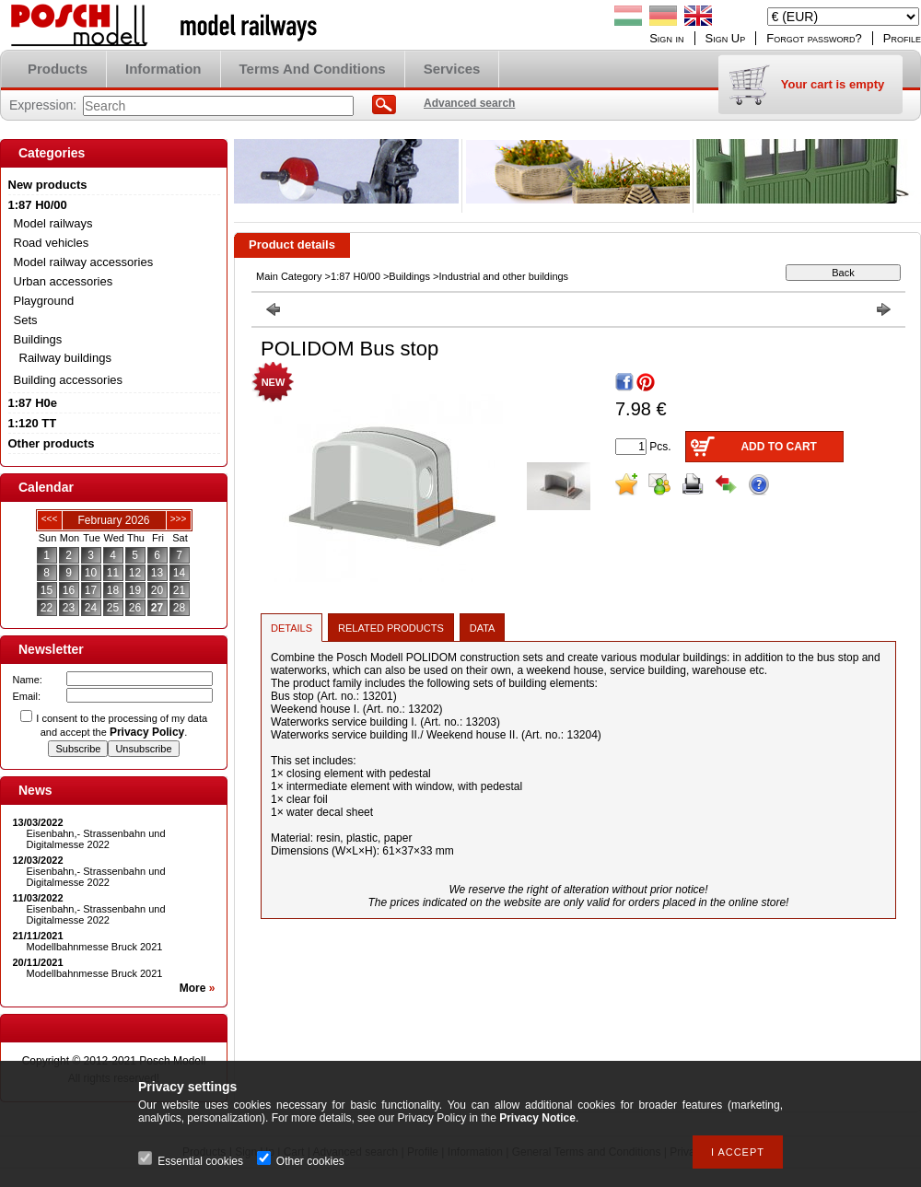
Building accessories (68, 380)
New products (47, 185)
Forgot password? (814, 38)
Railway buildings (65, 358)
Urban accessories (63, 281)
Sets (26, 320)
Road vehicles (51, 243)
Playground (44, 301)
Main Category (289, 276)
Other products (51, 443)
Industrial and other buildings (503, 276)
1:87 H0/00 (355, 276)
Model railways (53, 223)
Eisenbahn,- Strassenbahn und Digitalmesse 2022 (96, 839)
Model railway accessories (84, 262)
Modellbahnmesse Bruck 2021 (95, 946)
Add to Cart (778, 446)
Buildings (409, 276)
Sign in (666, 38)
